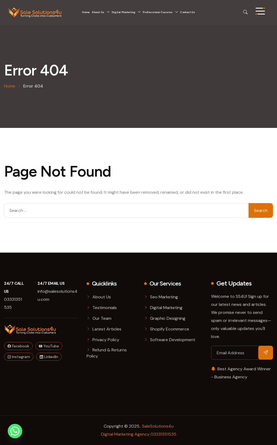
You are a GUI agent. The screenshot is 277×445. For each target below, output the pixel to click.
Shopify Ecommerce (169, 329)
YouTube (49, 346)
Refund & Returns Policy (107, 353)
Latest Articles (106, 329)
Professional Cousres (158, 12)
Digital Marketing (123, 12)
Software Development (172, 340)
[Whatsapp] (15, 431)
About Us (98, 12)
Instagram (19, 356)
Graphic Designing (167, 318)
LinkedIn (49, 356)
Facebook (18, 346)
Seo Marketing (164, 297)
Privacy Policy (105, 340)
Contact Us (187, 12)
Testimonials (104, 307)
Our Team (101, 318)
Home (86, 12)
